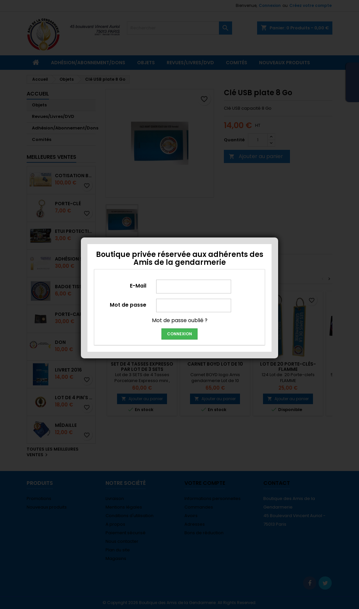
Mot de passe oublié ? (179, 320)
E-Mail (138, 285)
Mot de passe (128, 304)
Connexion (179, 334)
